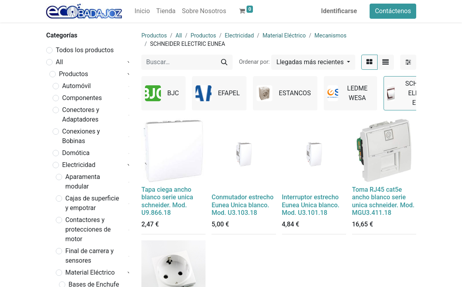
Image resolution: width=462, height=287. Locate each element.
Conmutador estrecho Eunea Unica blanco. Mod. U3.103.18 (242, 204)
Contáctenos (393, 11)
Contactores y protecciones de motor (88, 229)
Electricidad (78, 165)
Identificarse (339, 11)
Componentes (82, 98)
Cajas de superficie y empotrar (92, 203)
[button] (313, 62)
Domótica (76, 153)
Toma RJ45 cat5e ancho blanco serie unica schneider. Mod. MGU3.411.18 (383, 201)
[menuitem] (142, 11)
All (59, 62)
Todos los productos (85, 50)
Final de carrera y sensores (89, 255)
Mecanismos (330, 35)
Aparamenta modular (82, 181)
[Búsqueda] (224, 62)
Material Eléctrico (90, 272)
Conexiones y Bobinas (81, 136)
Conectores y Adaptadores (80, 114)
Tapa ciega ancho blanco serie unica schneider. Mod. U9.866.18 (167, 201)
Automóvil (76, 86)
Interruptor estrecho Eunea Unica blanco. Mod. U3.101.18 (311, 204)
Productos (73, 74)
